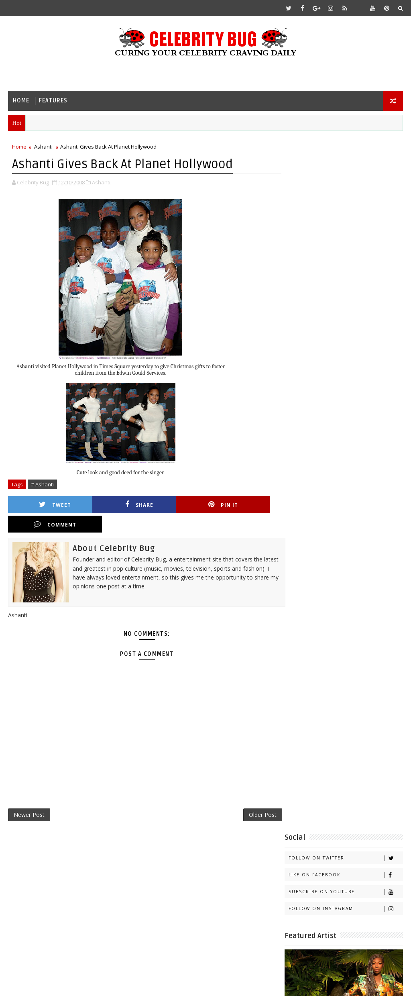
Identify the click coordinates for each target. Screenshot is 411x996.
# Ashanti (42, 484)
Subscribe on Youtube (346, 198)
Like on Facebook (346, 181)
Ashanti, (102, 182)
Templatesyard (75, 984)
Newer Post (29, 796)
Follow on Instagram (346, 215)
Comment (247, 505)
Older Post (254, 796)
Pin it (180, 505)
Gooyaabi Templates (167, 984)
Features (53, 100)
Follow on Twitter (346, 164)
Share (114, 505)
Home (21, 100)
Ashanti (43, 147)
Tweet (47, 505)
